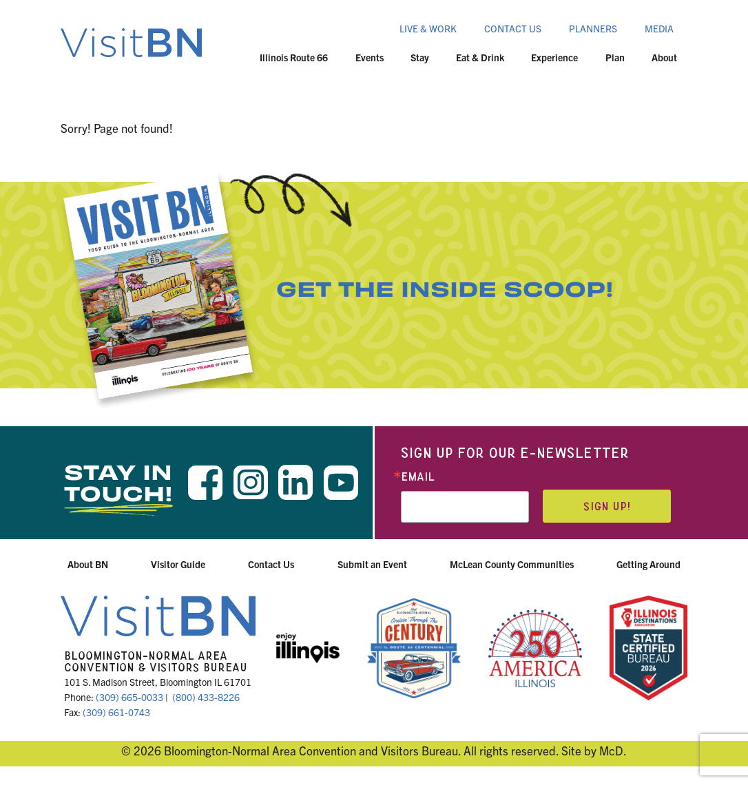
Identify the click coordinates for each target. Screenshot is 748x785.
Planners (593, 28)
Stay (420, 57)
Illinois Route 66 (294, 57)
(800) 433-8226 (206, 697)
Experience (554, 57)
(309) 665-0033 (129, 697)
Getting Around (648, 564)
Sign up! (606, 506)
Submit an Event (372, 564)
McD (611, 750)
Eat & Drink (480, 57)
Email (418, 477)
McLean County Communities (512, 564)
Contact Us (512, 28)
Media (659, 28)
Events (369, 57)
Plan (615, 57)
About (664, 57)
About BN (87, 564)
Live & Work (428, 28)
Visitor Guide (178, 564)
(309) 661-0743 (116, 712)
